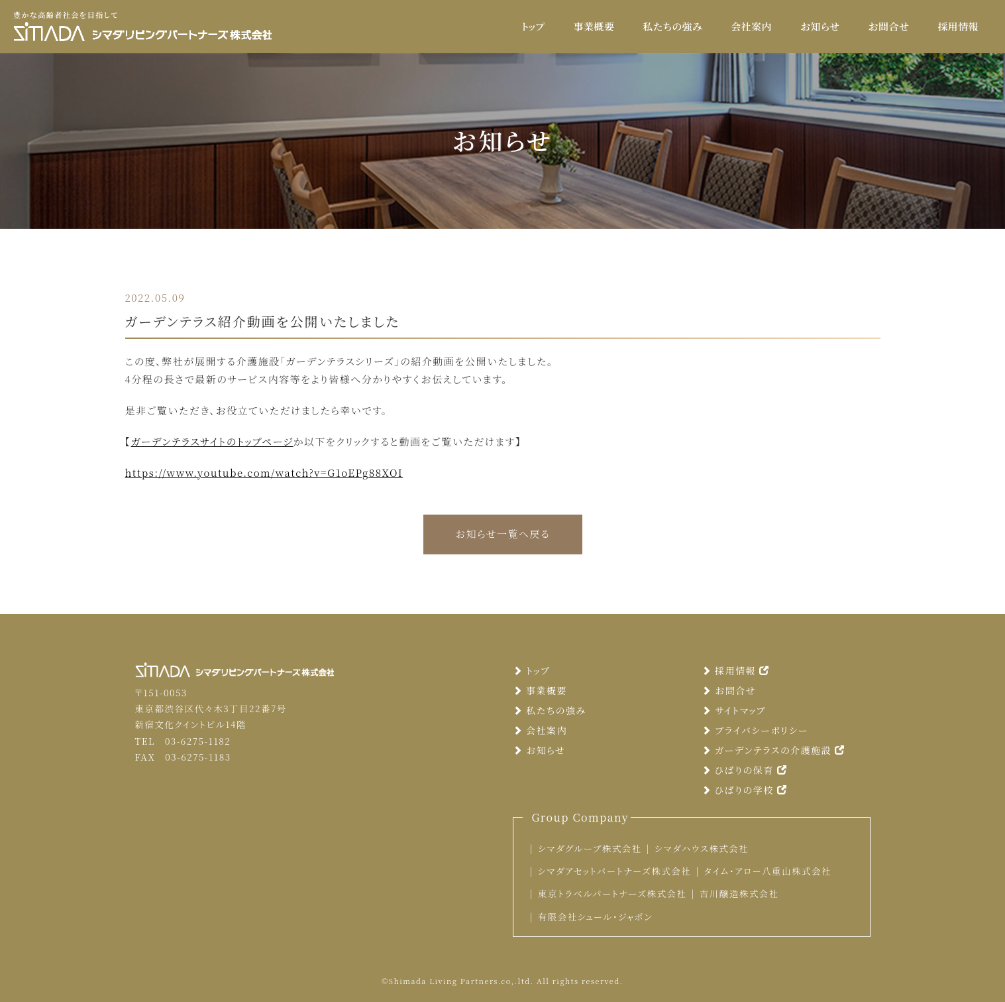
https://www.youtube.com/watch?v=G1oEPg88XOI (264, 472)
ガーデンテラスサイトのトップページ (212, 441)
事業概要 (594, 26)
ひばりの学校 (745, 789)
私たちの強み (672, 26)
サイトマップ (734, 710)
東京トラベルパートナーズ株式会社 (612, 893)
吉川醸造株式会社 (739, 893)
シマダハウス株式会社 (702, 848)
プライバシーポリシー (755, 730)
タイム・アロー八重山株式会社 (768, 870)
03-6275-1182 (198, 740)
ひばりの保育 (745, 770)
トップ (533, 26)
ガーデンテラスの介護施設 (773, 750)
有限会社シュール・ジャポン (595, 916)
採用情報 (958, 26)
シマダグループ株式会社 (590, 848)
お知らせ (819, 26)
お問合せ (888, 26)
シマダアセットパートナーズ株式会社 (615, 870)
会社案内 (751, 26)
